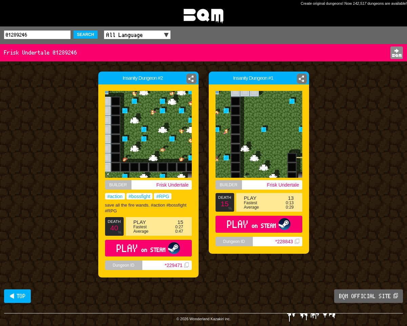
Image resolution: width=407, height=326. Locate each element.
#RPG (162, 196)
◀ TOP (17, 296)
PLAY (148, 248)
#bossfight (139, 196)
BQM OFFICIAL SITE (368, 296)
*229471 (176, 265)
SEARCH (85, 34)
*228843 (287, 241)
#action (115, 196)
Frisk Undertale (173, 185)
